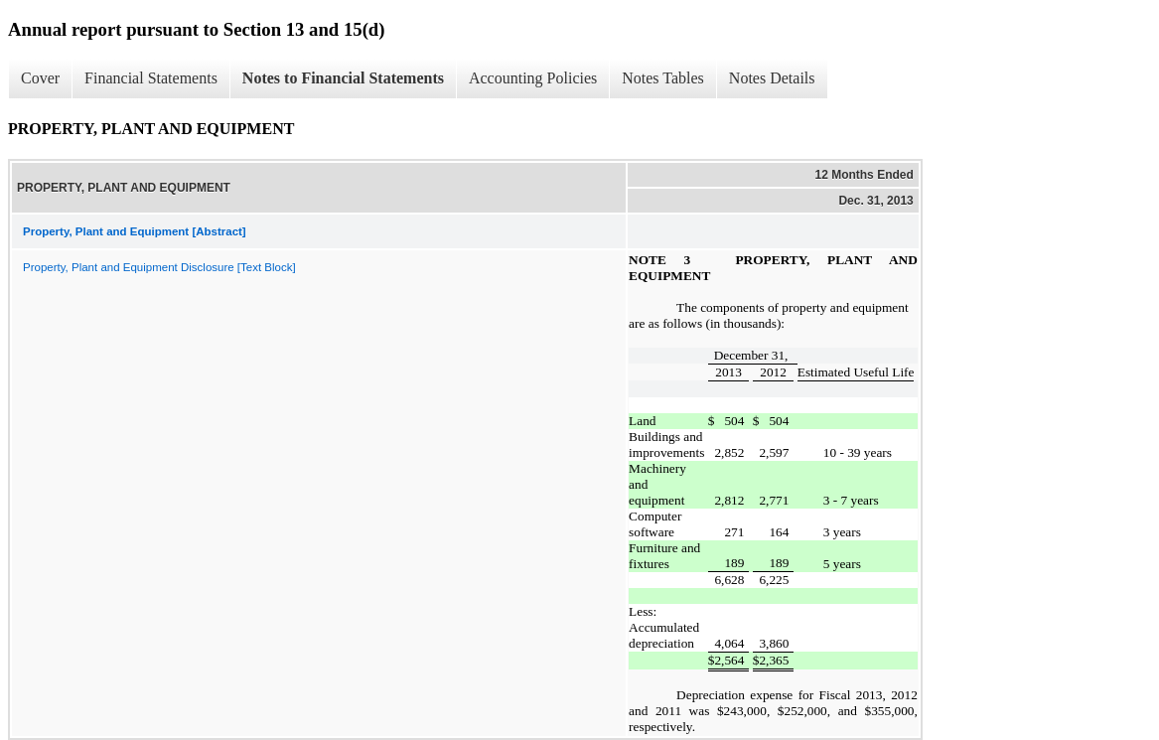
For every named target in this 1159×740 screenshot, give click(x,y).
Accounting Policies (533, 78)
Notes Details (772, 78)
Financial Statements (150, 78)
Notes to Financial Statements (343, 78)
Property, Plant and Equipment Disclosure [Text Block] (159, 267)
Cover (40, 78)
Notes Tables (663, 78)
